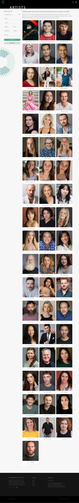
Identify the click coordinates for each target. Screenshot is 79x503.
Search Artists (12, 39)
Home (33, 480)
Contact (33, 485)
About (33, 481)
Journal (33, 484)
